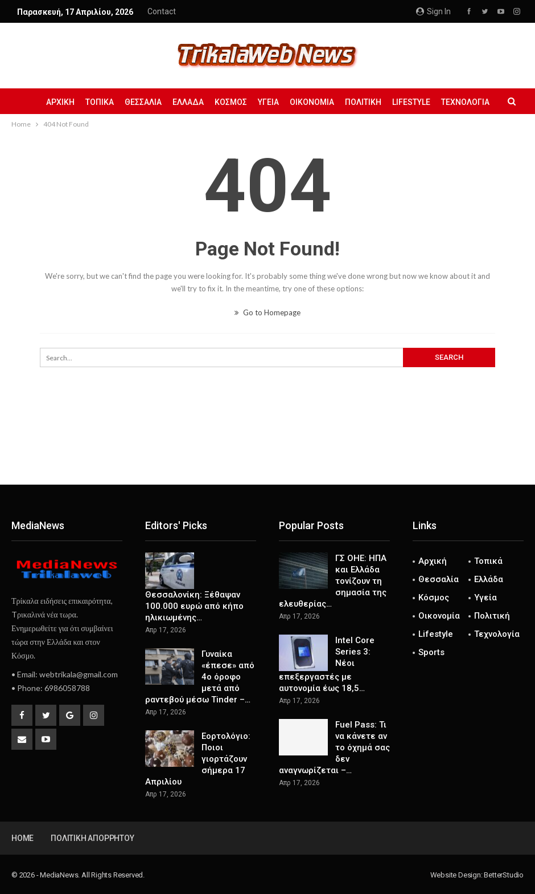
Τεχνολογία (465, 102)
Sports (431, 652)
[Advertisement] (267, 447)
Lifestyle (411, 102)
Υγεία (268, 102)
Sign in (433, 11)
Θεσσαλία (143, 102)
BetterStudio (504, 875)
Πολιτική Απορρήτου (92, 838)
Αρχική (60, 102)
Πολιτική (363, 102)
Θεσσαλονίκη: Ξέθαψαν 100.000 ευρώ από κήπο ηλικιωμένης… (194, 606)
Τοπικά (99, 102)
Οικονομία (312, 102)
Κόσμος (231, 102)
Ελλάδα (188, 102)
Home (22, 838)
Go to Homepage (267, 312)
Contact (161, 11)
